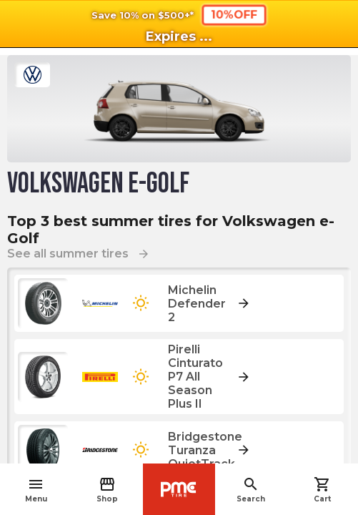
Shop (107, 490)
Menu (36, 490)
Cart (322, 490)
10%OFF (233, 14)
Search (251, 490)
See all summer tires (78, 253)
